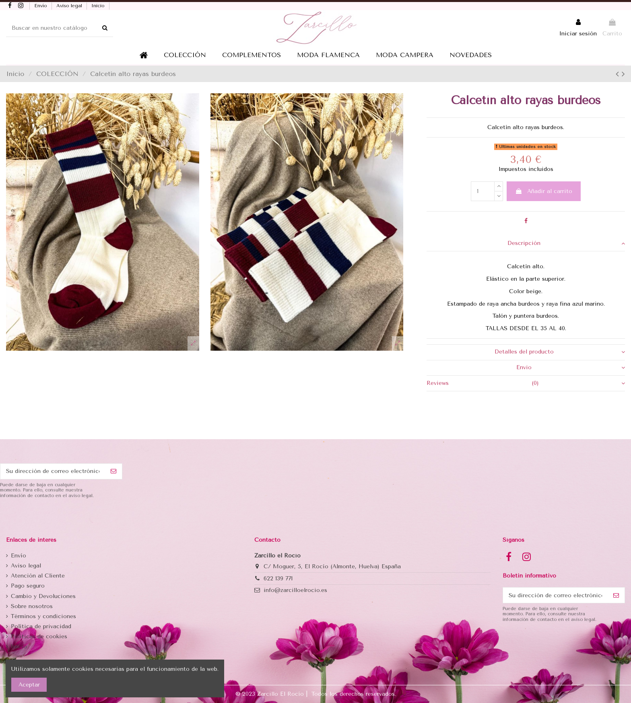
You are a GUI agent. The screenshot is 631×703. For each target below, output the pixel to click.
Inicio (98, 5)
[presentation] (61, 518)
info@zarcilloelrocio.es (295, 590)
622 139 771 (278, 578)
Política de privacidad (41, 626)
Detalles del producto (560, 352)
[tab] (526, 243)
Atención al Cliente (38, 575)
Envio (570, 368)
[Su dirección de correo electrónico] (52, 471)
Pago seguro (28, 585)
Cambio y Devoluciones (43, 596)
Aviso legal (70, 5)
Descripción (566, 243)
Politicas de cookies (39, 636)
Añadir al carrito (543, 191)
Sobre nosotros (32, 606)
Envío (41, 5)
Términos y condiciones (43, 616)
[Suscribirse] (113, 471)
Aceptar (29, 684)
